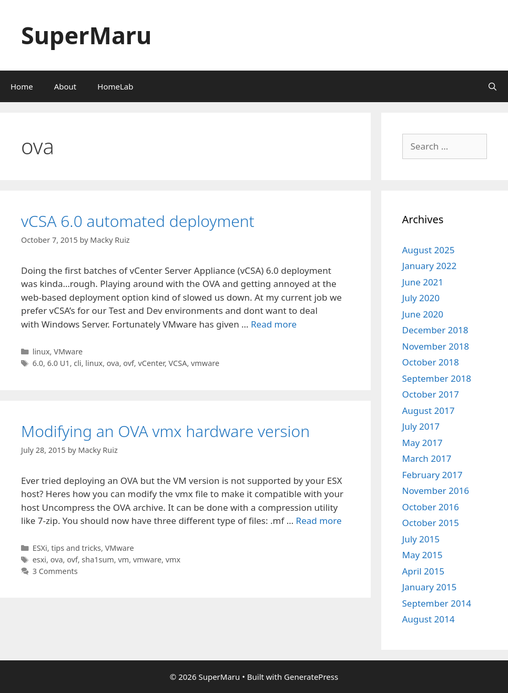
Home (22, 86)
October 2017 (430, 394)
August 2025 (428, 250)
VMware (68, 351)
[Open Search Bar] (492, 86)
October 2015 (430, 523)
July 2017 (421, 426)
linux (41, 351)
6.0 (38, 363)
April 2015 (423, 571)
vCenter (151, 363)
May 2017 (422, 443)
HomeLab (115, 86)
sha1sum (98, 560)
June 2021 (423, 282)
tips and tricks (76, 548)
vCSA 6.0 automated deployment (138, 221)
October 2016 (430, 507)
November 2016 (435, 490)
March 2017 (427, 458)
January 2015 (429, 587)
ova (113, 363)
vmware (205, 363)
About (65, 86)
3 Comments (55, 571)
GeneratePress (311, 676)
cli (77, 363)
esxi (39, 560)
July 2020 (421, 298)
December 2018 (435, 330)
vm (123, 560)
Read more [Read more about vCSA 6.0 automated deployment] (274, 324)
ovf (128, 363)
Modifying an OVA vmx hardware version (165, 431)
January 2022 (429, 266)
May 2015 (422, 555)
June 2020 (423, 314)
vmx (173, 560)
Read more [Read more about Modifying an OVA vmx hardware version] (319, 520)
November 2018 (435, 346)
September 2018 (436, 378)
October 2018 (430, 362)
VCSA (178, 363)
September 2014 (436, 603)
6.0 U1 (58, 363)
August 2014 (428, 619)
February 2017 (432, 475)
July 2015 (421, 539)
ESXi (40, 548)
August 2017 (428, 410)
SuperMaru (86, 35)
